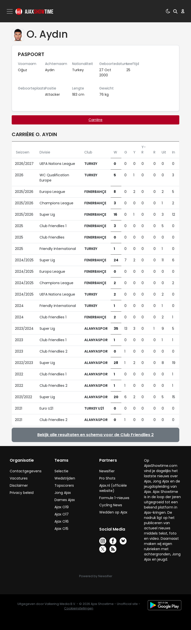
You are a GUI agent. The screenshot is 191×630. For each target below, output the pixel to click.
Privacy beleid (22, 492)
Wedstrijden (64, 478)
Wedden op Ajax (113, 512)
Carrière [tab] (95, 119)
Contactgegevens (26, 471)
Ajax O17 (61, 514)
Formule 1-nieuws (114, 497)
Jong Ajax (62, 492)
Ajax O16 (61, 521)
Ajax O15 (61, 528)
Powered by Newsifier (95, 576)
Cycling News (110, 505)
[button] (175, 11)
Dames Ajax (64, 499)
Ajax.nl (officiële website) (113, 488)
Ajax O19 (61, 507)
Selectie (61, 471)
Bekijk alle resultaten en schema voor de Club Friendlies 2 (95, 435)
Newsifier (107, 471)
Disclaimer (19, 485)
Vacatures (19, 478)
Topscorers (64, 485)
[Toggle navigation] (10, 11)
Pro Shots (107, 478)
